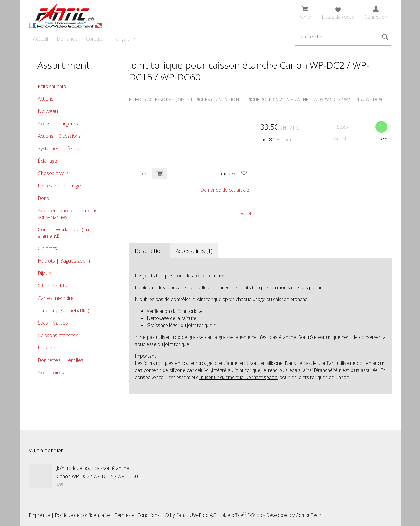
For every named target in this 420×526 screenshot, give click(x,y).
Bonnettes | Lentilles (60, 360)
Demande (67, 38)
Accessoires (51, 372)
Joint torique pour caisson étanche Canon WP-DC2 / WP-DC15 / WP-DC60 (307, 99)
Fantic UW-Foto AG (196, 515)
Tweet (244, 213)
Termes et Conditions (137, 515)
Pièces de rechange (59, 185)
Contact (94, 38)
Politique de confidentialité (82, 515)
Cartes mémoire (56, 297)
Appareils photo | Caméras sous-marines (67, 213)
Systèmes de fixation (60, 148)
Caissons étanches (58, 335)
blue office (233, 515)
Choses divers (53, 173)
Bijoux (44, 273)
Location (47, 347)
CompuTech (308, 515)
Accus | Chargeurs (58, 123)
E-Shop (136, 99)
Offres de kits (52, 285)
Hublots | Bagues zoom (64, 260)
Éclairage (47, 160)
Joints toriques (193, 99)
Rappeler (233, 173)
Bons (43, 198)
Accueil (40, 38)
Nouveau (48, 111)
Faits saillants (52, 86)
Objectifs (47, 248)
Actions (45, 98)
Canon (220, 99)
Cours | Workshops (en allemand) (63, 232)
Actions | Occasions (59, 135)
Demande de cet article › (225, 190)
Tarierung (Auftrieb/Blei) (63, 310)
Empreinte (39, 515)
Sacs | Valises (53, 322)
